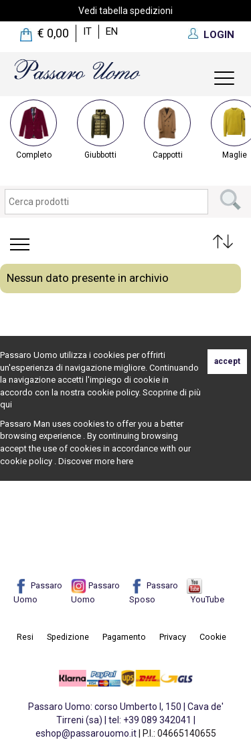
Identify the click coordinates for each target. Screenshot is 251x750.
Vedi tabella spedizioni (125, 10)
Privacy (172, 637)
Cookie (212, 637)
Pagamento (124, 637)
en (112, 31)
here (124, 461)
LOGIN (218, 35)
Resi (25, 637)
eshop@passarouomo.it (86, 733)
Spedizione (68, 637)
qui (6, 404)
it (87, 31)
